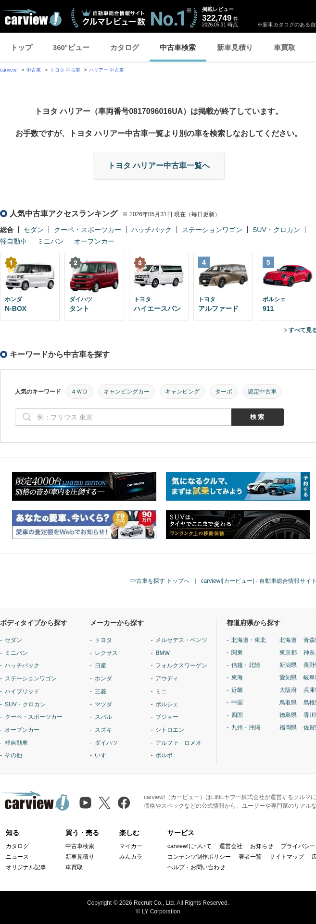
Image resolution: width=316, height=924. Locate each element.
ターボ (223, 391)
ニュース (17, 856)
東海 (237, 677)
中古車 (33, 70)
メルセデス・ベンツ (181, 640)
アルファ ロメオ (178, 742)
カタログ (124, 47)
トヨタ (103, 640)
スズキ (103, 730)
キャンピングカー (126, 391)
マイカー (130, 846)
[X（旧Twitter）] (105, 803)
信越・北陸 (245, 665)
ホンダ (103, 678)
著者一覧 (250, 856)
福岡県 (288, 727)
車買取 (284, 47)
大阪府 (288, 690)
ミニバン (50, 241)
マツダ (103, 704)
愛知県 (288, 677)
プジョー (166, 717)
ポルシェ (166, 704)
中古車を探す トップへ (160, 581)
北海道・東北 (248, 640)
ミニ (161, 691)
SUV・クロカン (276, 230)
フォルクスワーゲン (181, 665)
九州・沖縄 (245, 727)
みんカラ (130, 856)
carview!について (189, 846)
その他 (13, 755)
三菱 (100, 691)
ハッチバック (151, 230)
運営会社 (230, 846)
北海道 (288, 640)
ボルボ (164, 755)
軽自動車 (13, 241)
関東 (237, 652)
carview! (9, 70)
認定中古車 (262, 391)
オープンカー (94, 241)
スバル (103, 717)
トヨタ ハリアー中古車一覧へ (159, 165)
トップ (21, 47)
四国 (237, 715)
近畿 (237, 690)
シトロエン (169, 730)
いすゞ (103, 755)
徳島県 (288, 715)
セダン (34, 230)
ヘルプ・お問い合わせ (196, 867)
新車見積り (235, 47)
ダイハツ (106, 742)
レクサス (106, 653)
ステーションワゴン (212, 230)
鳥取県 (288, 702)
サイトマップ (286, 856)
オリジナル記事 (26, 867)
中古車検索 (178, 47)
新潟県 (288, 665)
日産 (100, 665)
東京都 (288, 652)
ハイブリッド (22, 691)
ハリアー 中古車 (106, 70)
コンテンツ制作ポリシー (199, 856)
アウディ (166, 678)
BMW (162, 653)
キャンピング (182, 391)
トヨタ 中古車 (65, 70)
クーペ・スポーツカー (87, 230)
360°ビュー (71, 47)
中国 (237, 702)
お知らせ (261, 846)
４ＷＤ (79, 391)
